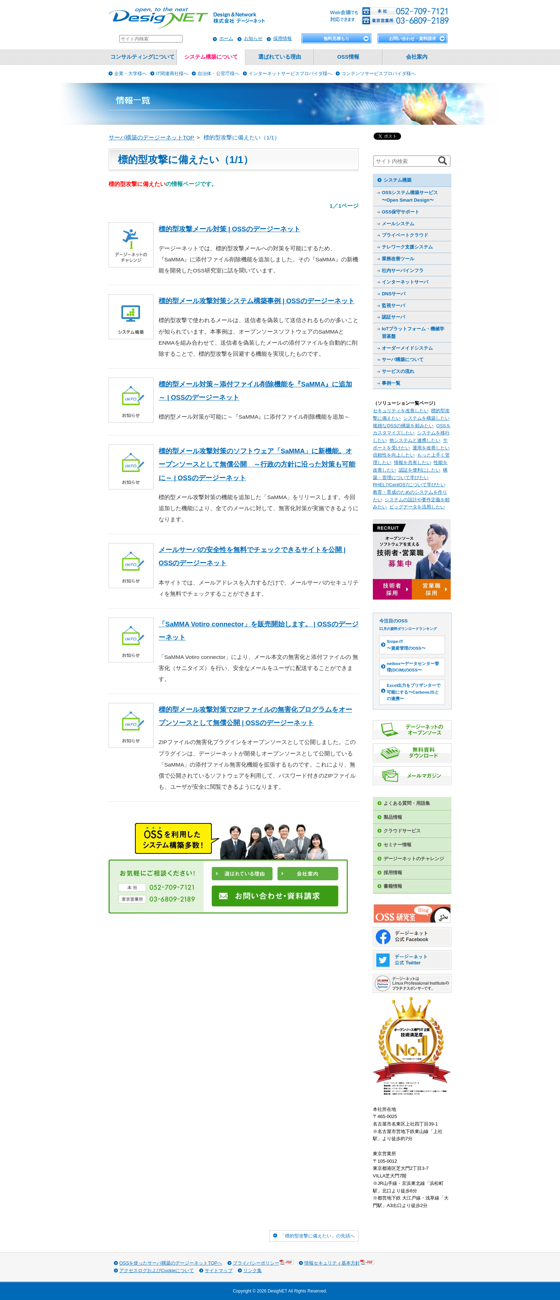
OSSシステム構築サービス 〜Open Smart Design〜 (410, 196)
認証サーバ (393, 317)
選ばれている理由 (279, 57)
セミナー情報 (397, 844)
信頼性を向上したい (394, 455)
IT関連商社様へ (172, 73)
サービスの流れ (398, 371)
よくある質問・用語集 (407, 803)
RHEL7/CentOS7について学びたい (409, 484)
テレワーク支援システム (407, 247)
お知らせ (253, 38)
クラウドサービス (402, 830)
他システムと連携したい (414, 440)
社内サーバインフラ (403, 270)
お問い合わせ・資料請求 (412, 38)
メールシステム (398, 223)
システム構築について (211, 57)
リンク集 (252, 1270)
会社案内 (417, 57)
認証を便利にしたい (419, 470)
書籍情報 (393, 886)
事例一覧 (391, 383)
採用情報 (282, 38)
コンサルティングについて (142, 57)
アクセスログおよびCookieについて (156, 1270)
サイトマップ (218, 1270)
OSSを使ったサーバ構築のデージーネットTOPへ (170, 1263)
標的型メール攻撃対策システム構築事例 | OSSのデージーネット (257, 301)
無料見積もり (336, 38)
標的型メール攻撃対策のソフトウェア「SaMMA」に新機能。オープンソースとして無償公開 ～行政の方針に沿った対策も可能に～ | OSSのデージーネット (257, 464)
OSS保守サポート (400, 212)
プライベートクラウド (405, 235)
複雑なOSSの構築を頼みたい (403, 425)
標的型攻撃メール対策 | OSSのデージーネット (229, 229)
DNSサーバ (393, 293)
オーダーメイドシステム (407, 348)
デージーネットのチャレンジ (414, 858)
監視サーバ (393, 305)
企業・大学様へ (130, 73)
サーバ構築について (403, 359)
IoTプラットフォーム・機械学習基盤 (413, 332)
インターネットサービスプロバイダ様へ (290, 73)
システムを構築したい (426, 418)
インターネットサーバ (405, 282)
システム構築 (397, 180)
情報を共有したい (412, 462)
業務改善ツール (398, 258)
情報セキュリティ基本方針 (339, 1263)
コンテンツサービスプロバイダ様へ (378, 73)
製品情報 (393, 817)
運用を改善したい (431, 447)
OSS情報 (348, 57)
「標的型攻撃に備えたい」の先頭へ (317, 1236)
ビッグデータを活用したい (417, 506)
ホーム (226, 38)
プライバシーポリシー (263, 1263)
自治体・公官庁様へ (218, 73)
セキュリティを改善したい (401, 410)
